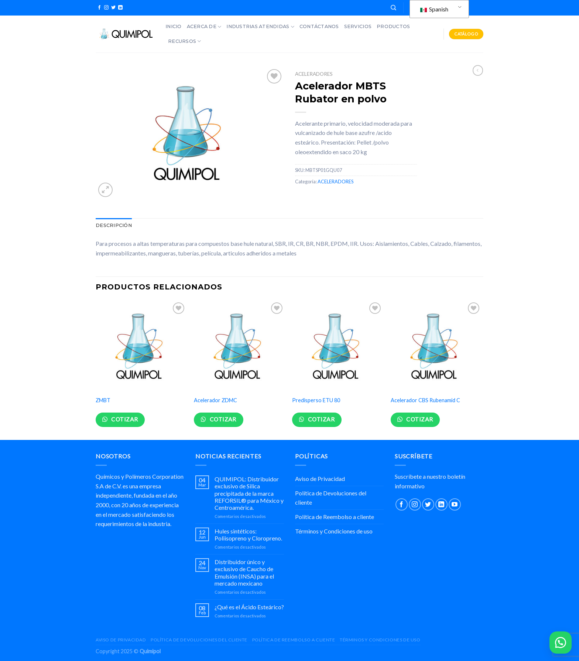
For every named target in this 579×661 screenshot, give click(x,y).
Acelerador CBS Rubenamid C (425, 400)
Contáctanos (319, 26)
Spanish (434, 9)
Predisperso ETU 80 (316, 400)
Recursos (184, 41)
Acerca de (204, 26)
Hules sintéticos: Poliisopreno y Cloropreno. (248, 535)
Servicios (357, 26)
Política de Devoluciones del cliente (330, 497)
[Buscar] (393, 8)
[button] (560, 642)
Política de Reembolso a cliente (334, 516)
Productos (393, 26)
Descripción (114, 225)
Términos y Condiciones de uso (334, 531)
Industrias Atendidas (260, 26)
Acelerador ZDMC (215, 400)
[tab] (114, 225)
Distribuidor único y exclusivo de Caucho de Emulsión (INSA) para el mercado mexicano (244, 572)
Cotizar (124, 419)
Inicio (173, 26)
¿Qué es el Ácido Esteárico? (249, 606)
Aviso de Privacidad (320, 478)
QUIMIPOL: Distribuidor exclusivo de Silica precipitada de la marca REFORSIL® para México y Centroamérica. (249, 493)
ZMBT (103, 400)
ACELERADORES (314, 74)
